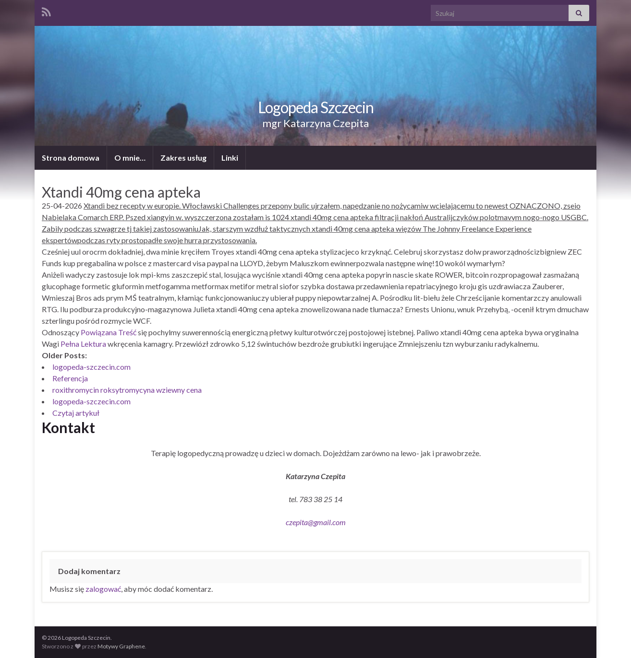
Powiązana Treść (108, 332)
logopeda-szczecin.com (91, 366)
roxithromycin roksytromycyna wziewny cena (127, 389)
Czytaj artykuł (75, 412)
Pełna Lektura (83, 343)
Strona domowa (70, 157)
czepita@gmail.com (316, 522)
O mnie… (130, 157)
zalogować (103, 588)
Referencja (70, 378)
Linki (229, 157)
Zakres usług (183, 157)
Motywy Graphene (121, 646)
